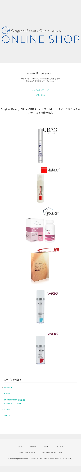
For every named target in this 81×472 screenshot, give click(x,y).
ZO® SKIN (8, 388)
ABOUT (33, 446)
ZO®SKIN (8, 403)
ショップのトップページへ (40, 90)
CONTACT (59, 446)
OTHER (18, 403)
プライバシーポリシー (27, 452)
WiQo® (7, 416)
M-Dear (7, 394)
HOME (20, 446)
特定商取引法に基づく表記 (52, 452)
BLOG (45, 446)
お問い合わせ (40, 95)
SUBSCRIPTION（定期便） (15, 400)
